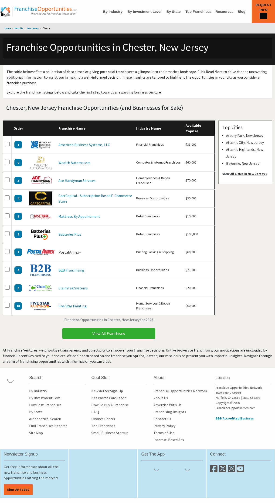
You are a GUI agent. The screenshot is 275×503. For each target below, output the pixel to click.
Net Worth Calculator (108, 398)
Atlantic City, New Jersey (245, 142)
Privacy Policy (164, 425)
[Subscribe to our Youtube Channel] (241, 470)
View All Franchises (108, 333)
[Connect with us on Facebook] (214, 470)
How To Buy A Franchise (110, 404)
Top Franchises (198, 11)
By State (173, 11)
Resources (224, 11)
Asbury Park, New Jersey (244, 135)
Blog (241, 11)
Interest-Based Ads (168, 439)
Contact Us (162, 418)
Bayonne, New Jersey (242, 163)
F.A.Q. (95, 411)
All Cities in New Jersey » (248, 174)
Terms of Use (163, 432)
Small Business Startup (109, 432)
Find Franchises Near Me (48, 425)
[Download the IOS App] (156, 468)
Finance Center (103, 418)
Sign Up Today (18, 489)
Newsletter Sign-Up (107, 391)
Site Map (36, 432)
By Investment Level (144, 11)
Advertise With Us (167, 404)
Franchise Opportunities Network (180, 391)
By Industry (113, 11)
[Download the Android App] (187, 468)
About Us (160, 398)
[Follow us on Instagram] (232, 470)
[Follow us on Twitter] (223, 470)
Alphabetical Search (45, 418)
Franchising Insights (169, 411)
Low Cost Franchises (45, 404)
